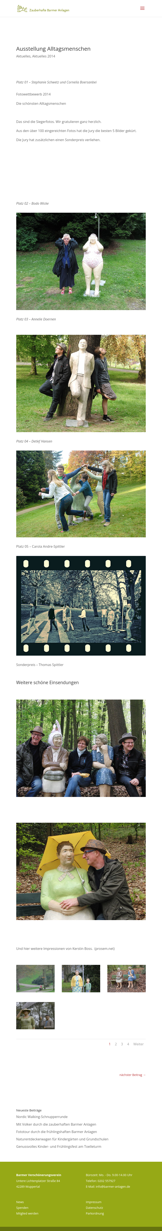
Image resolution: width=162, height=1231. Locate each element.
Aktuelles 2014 (43, 56)
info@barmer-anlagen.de (113, 1187)
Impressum (93, 1202)
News (20, 1202)
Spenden (22, 1208)
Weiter (138, 1044)
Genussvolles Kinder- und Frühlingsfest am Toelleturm (58, 1146)
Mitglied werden (27, 1213)
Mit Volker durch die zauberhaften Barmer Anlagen (56, 1124)
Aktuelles (23, 56)
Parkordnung (95, 1213)
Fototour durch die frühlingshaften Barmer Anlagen (56, 1131)
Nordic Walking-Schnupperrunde (42, 1116)
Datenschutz (94, 1208)
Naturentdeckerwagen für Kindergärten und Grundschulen (62, 1139)
